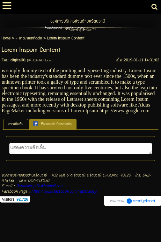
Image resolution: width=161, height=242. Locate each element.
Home (6, 38)
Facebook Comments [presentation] (52, 124)
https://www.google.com (124, 110)
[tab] (16, 124)
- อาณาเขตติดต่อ (29, 38)
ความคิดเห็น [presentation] (15, 124)
